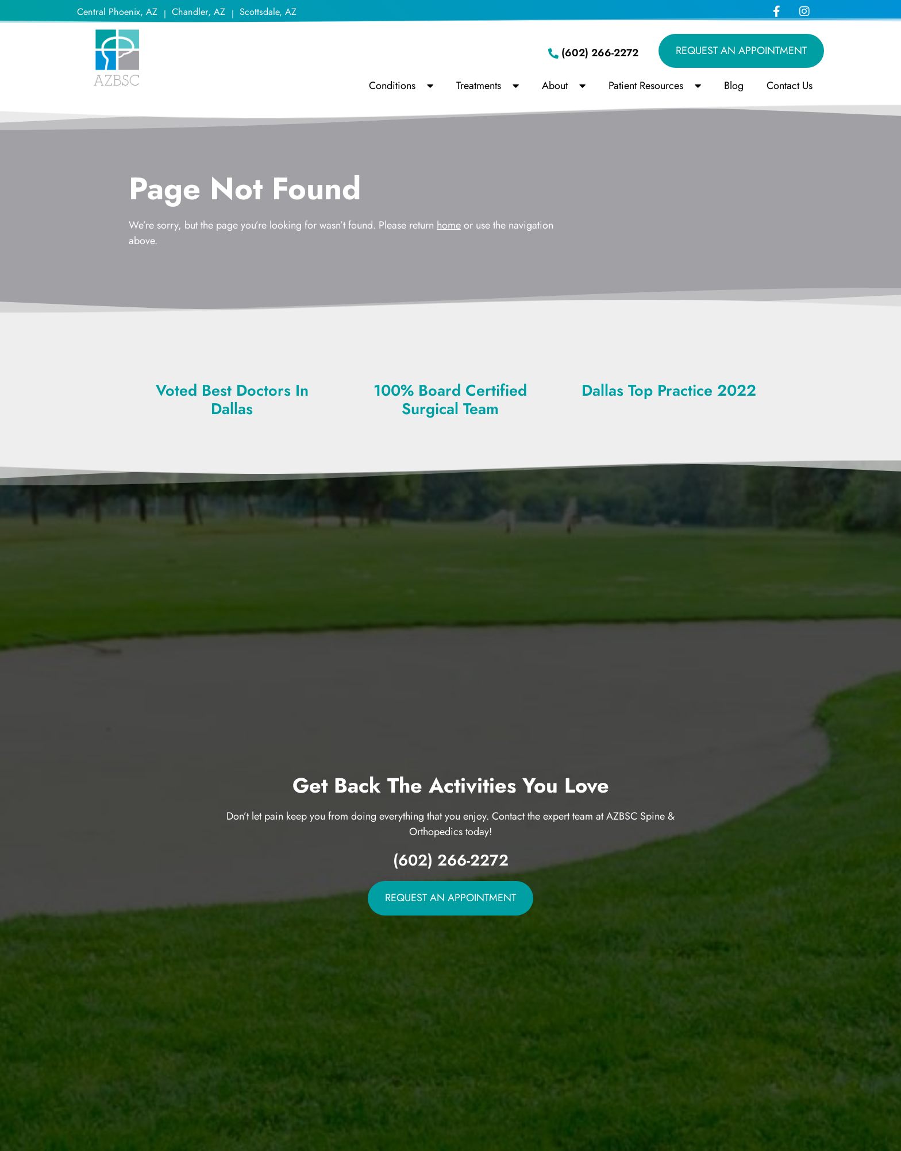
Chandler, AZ (198, 11)
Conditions (401, 85)
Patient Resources (655, 85)
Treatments (487, 85)
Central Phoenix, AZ (117, 11)
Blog (734, 85)
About (564, 85)
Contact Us (790, 85)
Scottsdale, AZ (268, 11)
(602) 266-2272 (451, 860)
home (449, 225)
